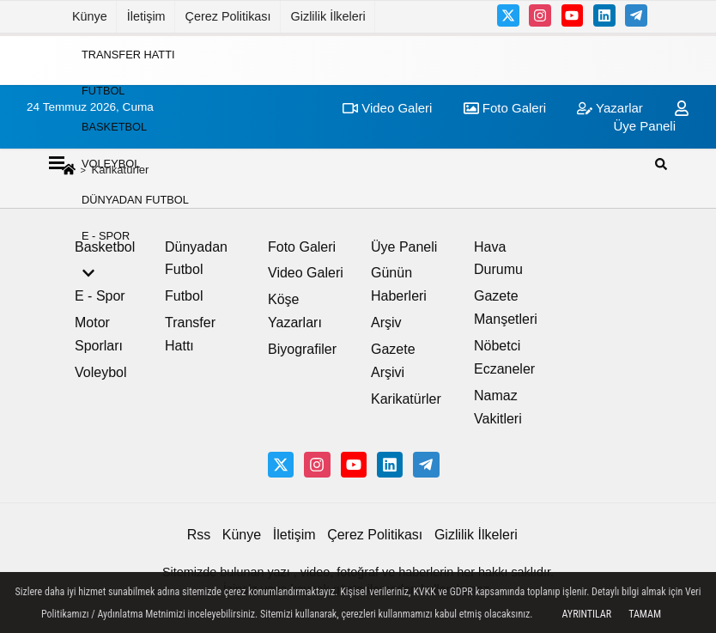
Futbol (103, 90)
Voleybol (111, 162)
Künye (89, 16)
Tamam (644, 614)
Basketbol (114, 126)
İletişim (146, 16)
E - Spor (106, 235)
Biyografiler (302, 349)
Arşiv (386, 322)
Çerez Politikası (228, 16)
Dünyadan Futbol (135, 199)
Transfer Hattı (128, 53)
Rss (199, 534)
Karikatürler (406, 399)
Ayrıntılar (586, 614)
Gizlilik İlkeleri (328, 16)
